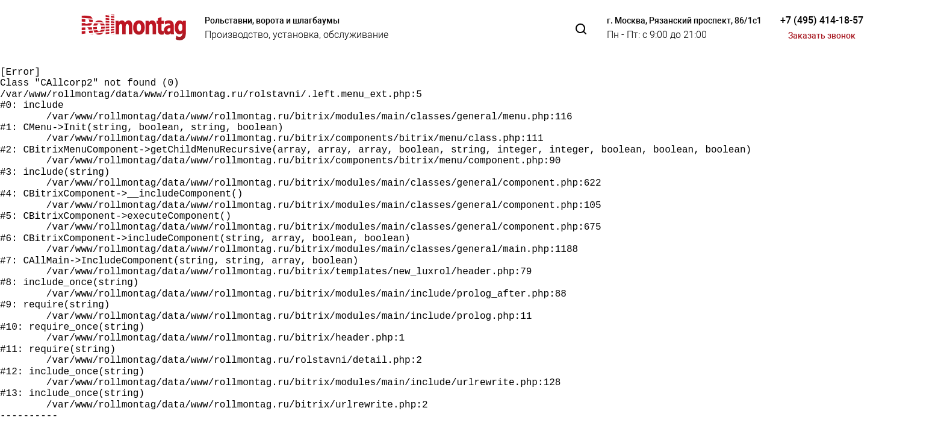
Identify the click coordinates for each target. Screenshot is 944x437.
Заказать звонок (822, 35)
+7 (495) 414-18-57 (821, 20)
